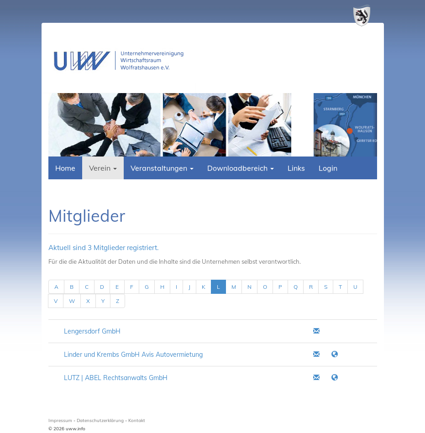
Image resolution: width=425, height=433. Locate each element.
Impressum (60, 420)
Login (328, 167)
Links (296, 167)
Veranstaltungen (162, 167)
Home (65, 167)
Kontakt (136, 420)
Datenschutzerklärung (100, 420)
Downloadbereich (240, 167)
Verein (103, 167)
